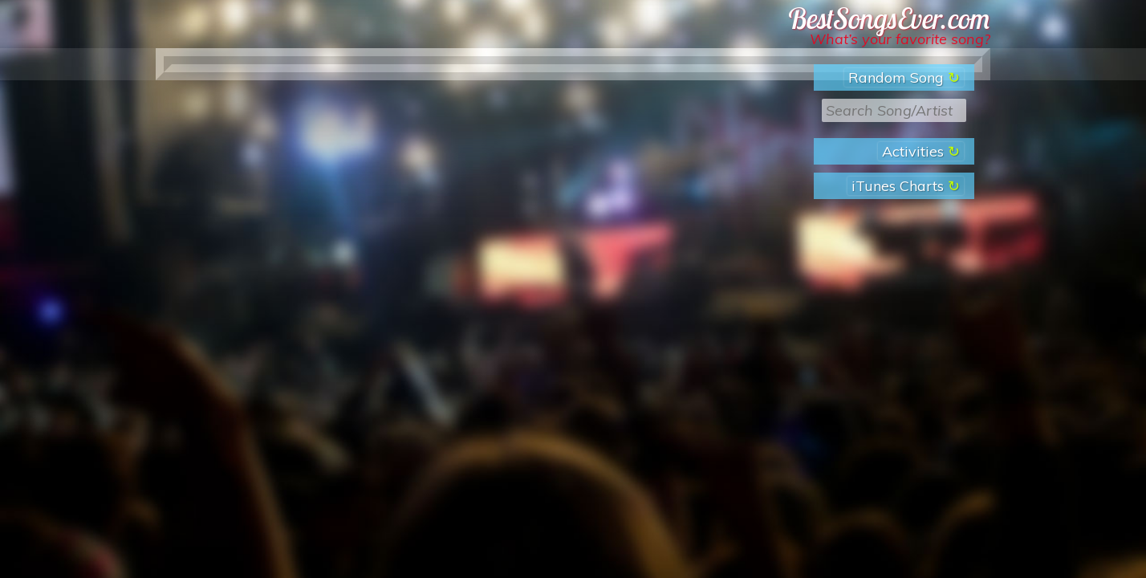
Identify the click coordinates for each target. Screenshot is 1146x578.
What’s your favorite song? (900, 39)
